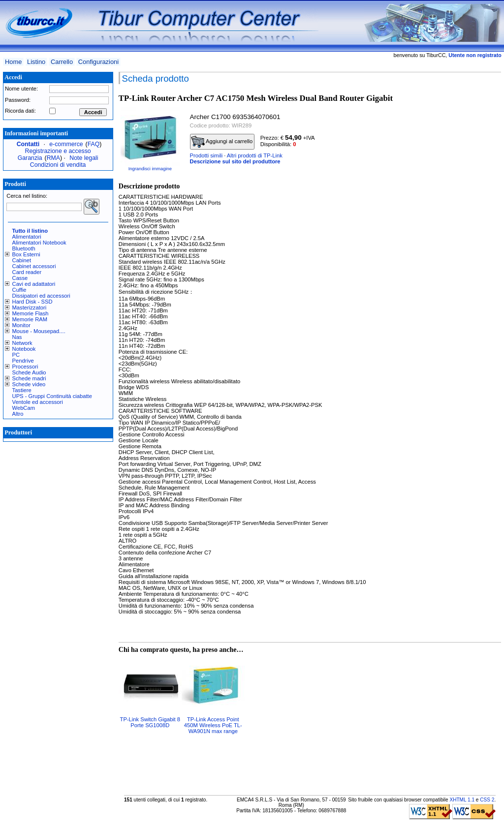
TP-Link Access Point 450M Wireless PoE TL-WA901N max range (213, 725)
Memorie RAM (29, 319)
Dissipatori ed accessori (41, 296)
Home (13, 61)
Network (22, 343)
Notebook (24, 349)
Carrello (62, 61)
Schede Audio (29, 372)
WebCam (23, 408)
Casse (20, 278)
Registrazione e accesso (58, 151)
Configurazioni (98, 61)
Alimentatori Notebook (39, 243)
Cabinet (22, 260)
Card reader (27, 272)
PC (16, 355)
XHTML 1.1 (461, 799)
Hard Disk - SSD (32, 302)
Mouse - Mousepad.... (38, 331)
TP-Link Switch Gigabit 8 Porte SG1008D (150, 722)
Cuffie (19, 290)
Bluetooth (23, 248)
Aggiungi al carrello (222, 142)
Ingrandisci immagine (150, 168)
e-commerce (66, 144)
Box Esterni (26, 254)
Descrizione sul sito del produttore (235, 161)
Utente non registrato (474, 55)
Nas (17, 337)
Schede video (29, 384)
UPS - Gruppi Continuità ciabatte (52, 396)
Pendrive (23, 361)
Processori (25, 366)
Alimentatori (26, 237)
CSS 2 (487, 799)
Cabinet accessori (34, 266)
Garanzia (30, 157)
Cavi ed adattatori (34, 284)
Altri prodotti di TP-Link (255, 155)
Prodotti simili (206, 155)
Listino (36, 61)
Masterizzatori (29, 307)
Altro (18, 414)
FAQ (94, 144)
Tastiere (22, 390)
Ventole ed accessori (37, 402)
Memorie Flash (30, 313)
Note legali (83, 157)
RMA (53, 157)
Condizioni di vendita (58, 164)
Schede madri (29, 378)
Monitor (21, 325)
